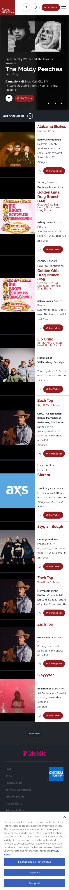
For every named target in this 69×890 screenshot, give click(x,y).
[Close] (65, 818)
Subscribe (52, 7)
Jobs (9, 803)
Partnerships (14, 810)
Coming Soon (49, 178)
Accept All (34, 884)
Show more (34, 761)
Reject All (34, 873)
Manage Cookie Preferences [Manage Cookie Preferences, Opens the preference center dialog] (34, 862)
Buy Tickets (26, 98)
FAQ (8, 796)
